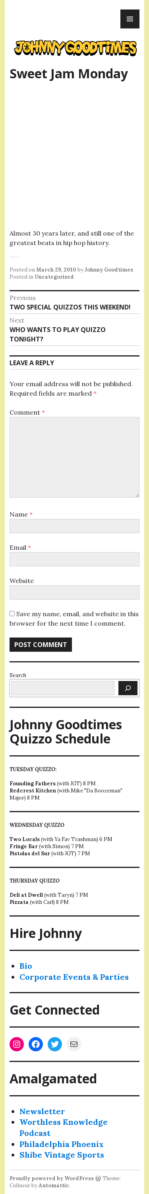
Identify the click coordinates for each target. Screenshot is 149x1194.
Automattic (54, 1185)
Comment (27, 412)
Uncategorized (54, 277)
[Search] (127, 688)
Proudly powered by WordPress (52, 1178)
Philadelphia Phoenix (61, 1144)
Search (18, 675)
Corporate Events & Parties (74, 977)
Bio (25, 966)
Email (20, 547)
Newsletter (42, 1111)
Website (22, 581)
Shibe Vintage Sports (61, 1155)
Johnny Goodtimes (109, 269)
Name (21, 514)
